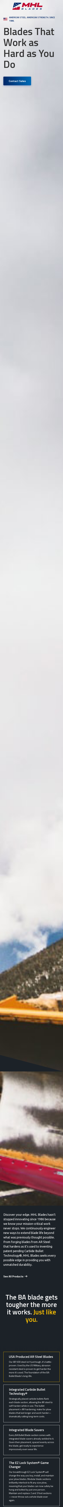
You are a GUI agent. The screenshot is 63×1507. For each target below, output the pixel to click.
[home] (31, 6)
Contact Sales (17, 81)
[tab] (31, 1367)
